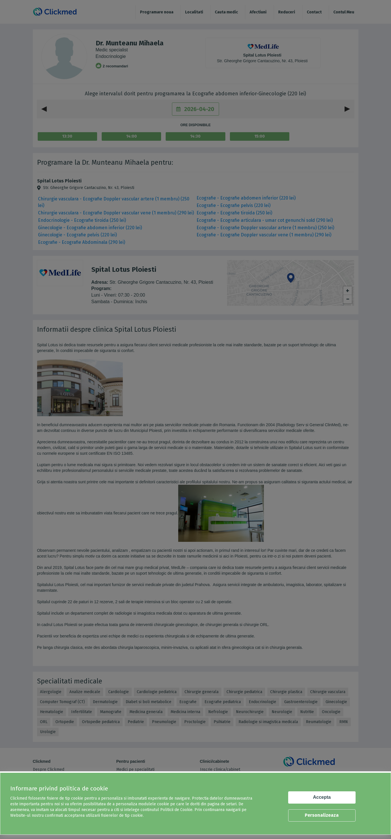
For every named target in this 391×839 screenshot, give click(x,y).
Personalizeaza (322, 815)
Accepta (322, 797)
